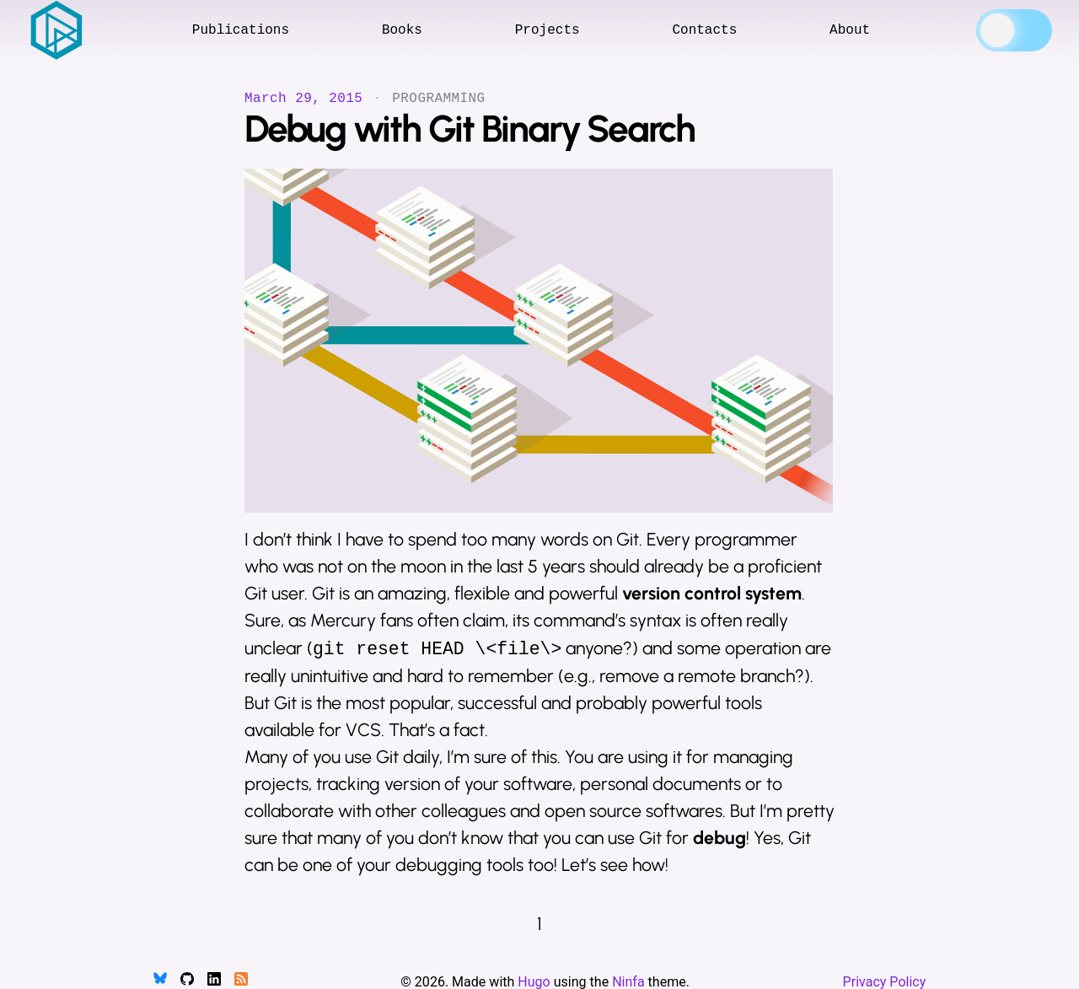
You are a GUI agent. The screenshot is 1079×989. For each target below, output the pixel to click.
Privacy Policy (884, 981)
